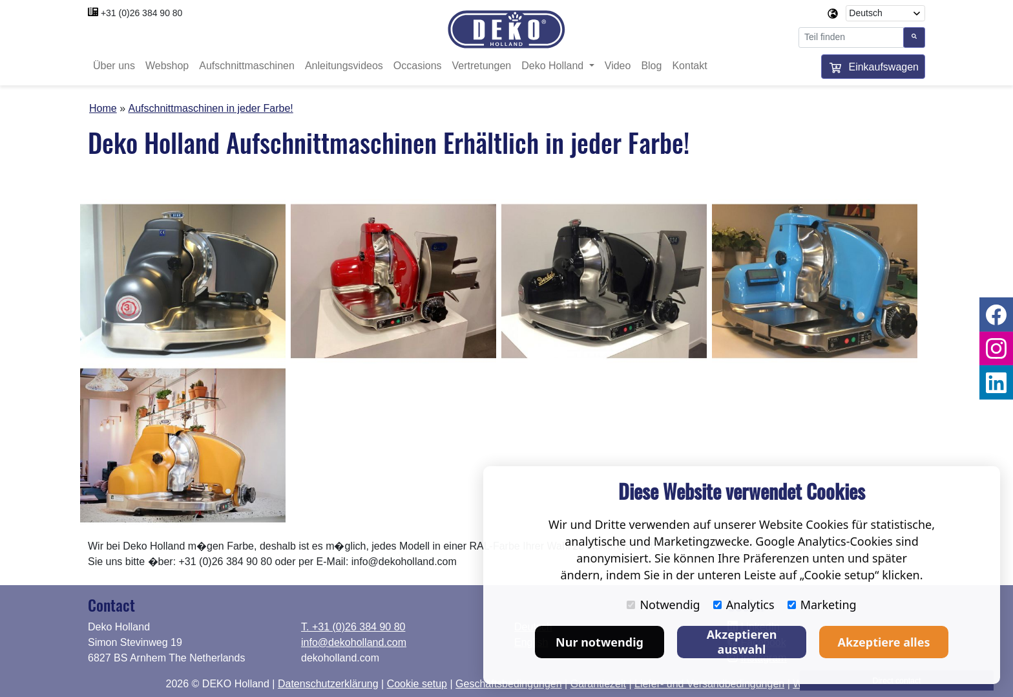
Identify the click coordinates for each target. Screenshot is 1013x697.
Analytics (744, 604)
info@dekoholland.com (353, 642)
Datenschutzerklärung (328, 683)
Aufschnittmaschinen (247, 66)
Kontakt (689, 66)
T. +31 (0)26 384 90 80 (353, 626)
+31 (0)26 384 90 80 (142, 13)
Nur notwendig (599, 642)
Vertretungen (482, 66)
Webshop (167, 66)
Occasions (417, 66)
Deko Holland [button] (554, 66)
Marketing (822, 604)
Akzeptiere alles (884, 642)
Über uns (114, 66)
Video (618, 66)
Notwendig (663, 604)
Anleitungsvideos (344, 66)
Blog (651, 66)
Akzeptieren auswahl (742, 642)
